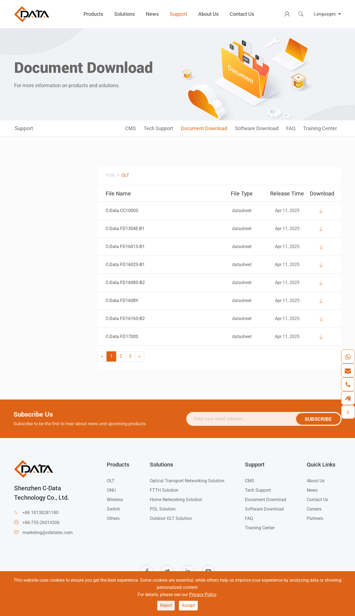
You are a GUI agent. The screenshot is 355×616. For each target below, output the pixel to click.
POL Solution (163, 509)
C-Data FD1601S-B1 (125, 246)
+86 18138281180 (40, 512)
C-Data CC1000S (122, 210)
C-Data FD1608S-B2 (125, 282)
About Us (208, 14)
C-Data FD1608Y (122, 300)
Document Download (204, 128)
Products (93, 14)
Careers (314, 509)
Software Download (256, 128)
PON (31, 180)
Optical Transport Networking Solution (187, 480)
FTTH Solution (164, 490)
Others (113, 518)
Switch (34, 253)
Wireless (36, 218)
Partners (315, 518)
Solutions (124, 14)
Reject (166, 605)
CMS (130, 128)
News (152, 14)
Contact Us (242, 14)
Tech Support (158, 128)
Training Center (320, 128)
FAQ (290, 128)
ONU (34, 204)
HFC (31, 235)
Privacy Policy (202, 594)
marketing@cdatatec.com (47, 532)
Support (178, 14)
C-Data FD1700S (122, 336)
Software (37, 287)
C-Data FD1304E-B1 (125, 228)
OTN (31, 270)
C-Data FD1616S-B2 (125, 318)
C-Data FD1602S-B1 (125, 264)
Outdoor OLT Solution (171, 518)
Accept (188, 605)
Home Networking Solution (176, 499)
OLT (34, 194)
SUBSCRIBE (320, 419)
